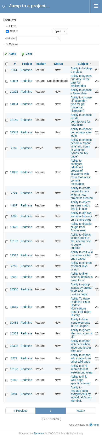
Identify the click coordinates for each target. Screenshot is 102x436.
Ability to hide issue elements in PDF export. (80, 323)
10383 (14, 333)
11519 (14, 255)
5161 (14, 70)
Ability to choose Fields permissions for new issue (81, 120)
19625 (14, 227)
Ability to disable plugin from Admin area (80, 227)
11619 (14, 306)
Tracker (40, 63)
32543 (14, 132)
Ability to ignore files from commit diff (81, 333)
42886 (14, 80)
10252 (14, 91)
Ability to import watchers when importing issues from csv (80, 345)
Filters (12, 26)
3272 (14, 358)
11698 (14, 172)
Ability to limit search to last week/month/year (81, 369)
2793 (14, 266)
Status (13, 31)
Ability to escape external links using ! (81, 266)
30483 (14, 322)
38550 (14, 289)
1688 (14, 216)
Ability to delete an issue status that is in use (80, 205)
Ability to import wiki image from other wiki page (80, 358)
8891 (14, 394)
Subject (83, 63)
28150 (14, 120)
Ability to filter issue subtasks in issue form (81, 277)
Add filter (10, 38)
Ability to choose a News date (81, 91)
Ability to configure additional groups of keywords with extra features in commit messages (80, 172)
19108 (14, 369)
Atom (96, 424)
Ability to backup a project (81, 70)
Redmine (26, 70)
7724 (14, 193)
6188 (14, 380)
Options (13, 44)
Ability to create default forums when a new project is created (81, 193)
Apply (12, 53)
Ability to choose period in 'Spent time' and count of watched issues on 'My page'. (81, 148)
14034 (14, 104)
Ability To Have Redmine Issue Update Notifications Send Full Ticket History (80, 307)
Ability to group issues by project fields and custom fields (81, 289)
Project (27, 63)
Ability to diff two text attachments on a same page (81, 216)
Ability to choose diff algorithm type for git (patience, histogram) (81, 104)
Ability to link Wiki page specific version (80, 380)
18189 (14, 241)
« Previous (20, 410)
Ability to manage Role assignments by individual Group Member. (80, 394)
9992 (14, 277)
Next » (80, 410)
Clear (29, 53)
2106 (14, 148)
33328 (14, 346)
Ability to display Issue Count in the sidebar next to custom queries (80, 241)
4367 (14, 205)
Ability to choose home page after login (81, 132)
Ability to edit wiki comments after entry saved (81, 255)
